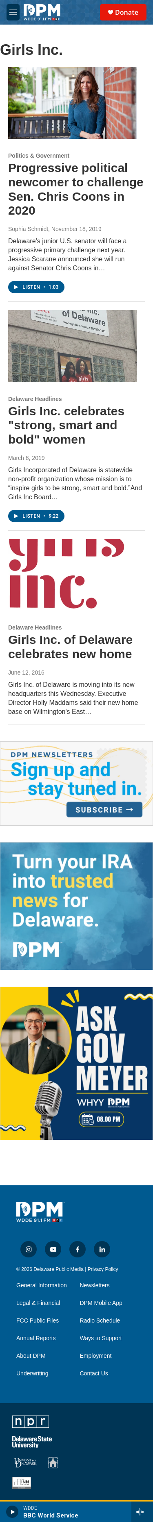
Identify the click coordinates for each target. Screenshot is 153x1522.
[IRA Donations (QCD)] (76, 906)
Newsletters (95, 1285)
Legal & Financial (38, 1303)
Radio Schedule (100, 1321)
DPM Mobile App (101, 1303)
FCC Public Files (37, 1321)
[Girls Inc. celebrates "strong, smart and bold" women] (72, 346)
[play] (12, 1512)
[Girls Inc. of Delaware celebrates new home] (72, 575)
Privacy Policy (103, 1269)
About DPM (31, 1356)
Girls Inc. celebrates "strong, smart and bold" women (66, 425)
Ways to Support (101, 1338)
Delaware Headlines (35, 399)
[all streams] (142, 1512)
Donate (126, 12)
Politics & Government (38, 155)
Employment (96, 1356)
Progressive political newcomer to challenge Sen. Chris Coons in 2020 (76, 189)
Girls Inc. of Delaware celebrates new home (70, 647)
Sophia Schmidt (28, 229)
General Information (41, 1285)
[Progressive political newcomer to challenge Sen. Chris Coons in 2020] (72, 103)
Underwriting (32, 1373)
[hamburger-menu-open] (13, 12)
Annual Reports (36, 1338)
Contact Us (94, 1373)
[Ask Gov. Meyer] (76, 1063)
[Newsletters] (76, 783)
